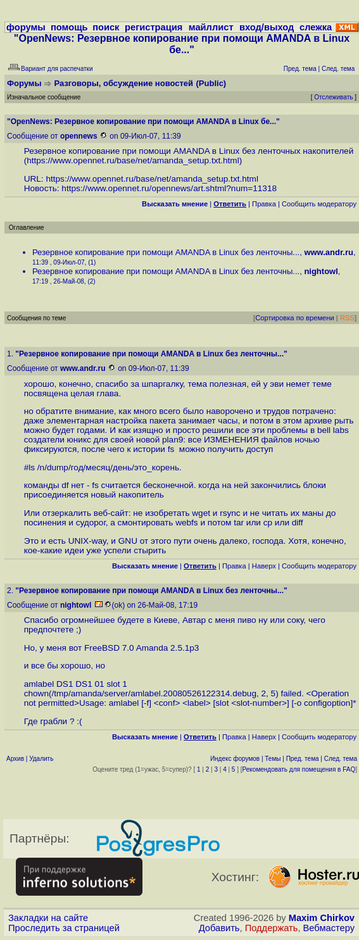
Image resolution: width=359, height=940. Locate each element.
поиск (105, 27)
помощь (69, 27)
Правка (264, 204)
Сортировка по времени (294, 318)
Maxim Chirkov (322, 918)
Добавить (219, 928)
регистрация (153, 27)
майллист (211, 27)
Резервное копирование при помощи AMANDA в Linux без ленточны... (165, 252)
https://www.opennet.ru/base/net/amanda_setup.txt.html (133, 160)
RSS (347, 318)
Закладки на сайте (48, 918)
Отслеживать (333, 97)
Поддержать (271, 928)
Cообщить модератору (319, 204)
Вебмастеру (329, 928)
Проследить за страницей (64, 928)
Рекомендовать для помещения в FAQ (299, 769)
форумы (26, 27)
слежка (315, 27)
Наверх (264, 566)
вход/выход (266, 27)
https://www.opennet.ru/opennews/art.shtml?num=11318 (169, 188)
